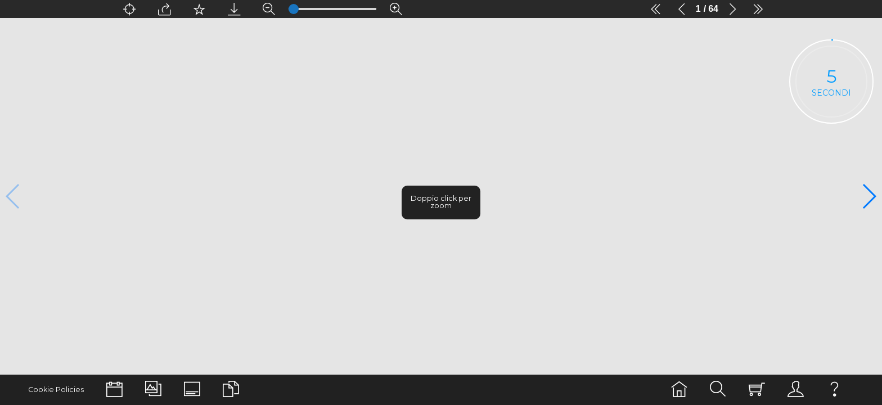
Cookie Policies (56, 389)
